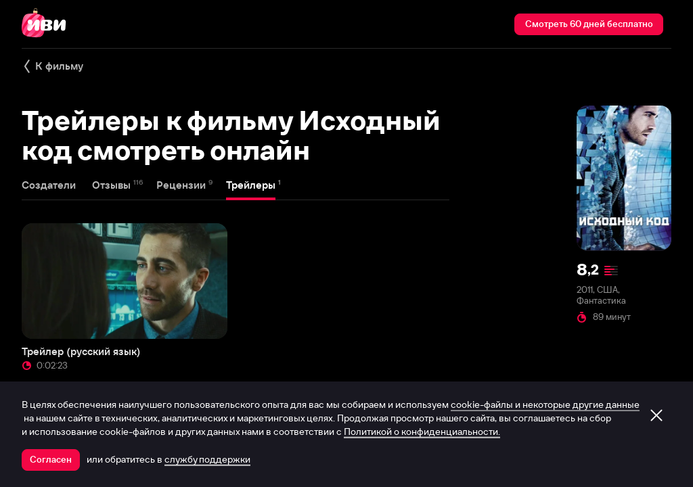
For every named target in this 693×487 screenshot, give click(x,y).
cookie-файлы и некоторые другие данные (545, 404)
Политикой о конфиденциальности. (422, 431)
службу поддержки (207, 459)
